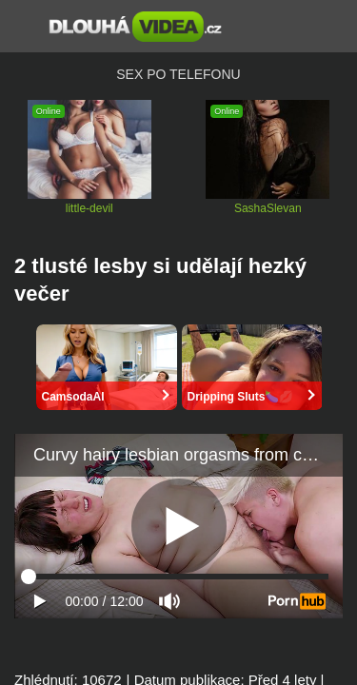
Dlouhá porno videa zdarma (136, 26)
